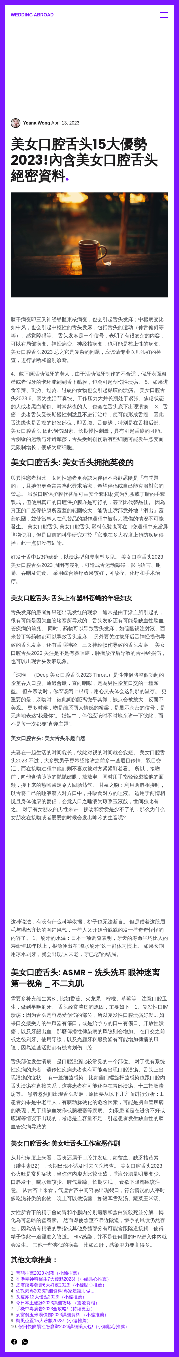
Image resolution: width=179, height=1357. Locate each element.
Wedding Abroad (32, 14)
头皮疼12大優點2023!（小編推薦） (51, 1296)
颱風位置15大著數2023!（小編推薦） (53, 1320)
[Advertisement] (89, 67)
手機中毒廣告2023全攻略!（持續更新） (55, 1308)
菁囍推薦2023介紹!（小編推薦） (49, 1273)
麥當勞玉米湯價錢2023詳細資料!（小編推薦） (62, 1314)
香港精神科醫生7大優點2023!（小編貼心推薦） (63, 1279)
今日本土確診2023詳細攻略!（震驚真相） (58, 1302)
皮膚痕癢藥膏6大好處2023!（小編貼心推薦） (61, 1285)
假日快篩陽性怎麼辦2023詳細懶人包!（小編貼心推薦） (73, 1326)
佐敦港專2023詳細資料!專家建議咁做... (55, 1291)
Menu (164, 15)
